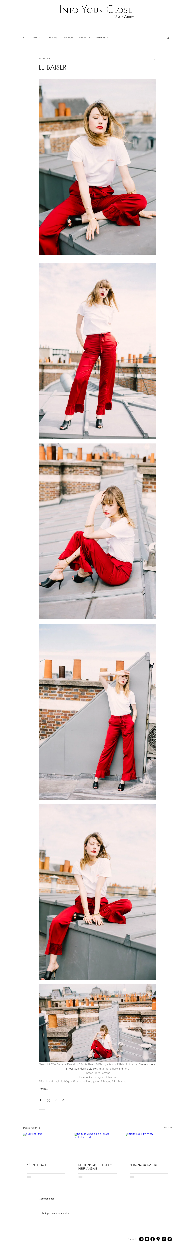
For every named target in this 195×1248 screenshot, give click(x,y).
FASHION (68, 37)
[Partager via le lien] (63, 1100)
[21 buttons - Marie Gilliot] (147, 1239)
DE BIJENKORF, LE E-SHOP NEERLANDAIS (95, 1166)
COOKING (52, 37)
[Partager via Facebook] (40, 1100)
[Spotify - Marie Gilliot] (164, 1239)
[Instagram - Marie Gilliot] (141, 1239)
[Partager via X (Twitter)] (48, 1100)
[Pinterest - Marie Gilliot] (169, 1239)
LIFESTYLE (84, 37)
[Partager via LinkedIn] (55, 1100)
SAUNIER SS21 (36, 1165)
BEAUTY (37, 37)
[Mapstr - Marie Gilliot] (158, 1239)
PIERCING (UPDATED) (143, 1165)
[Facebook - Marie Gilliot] (152, 1239)
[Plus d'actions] (154, 59)
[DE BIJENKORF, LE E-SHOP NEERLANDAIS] (98, 1146)
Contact (131, 1239)
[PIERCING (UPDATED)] (149, 1146)
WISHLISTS (102, 37)
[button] (167, 37)
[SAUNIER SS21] (46, 1146)
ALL (25, 37)
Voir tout (168, 1127)
